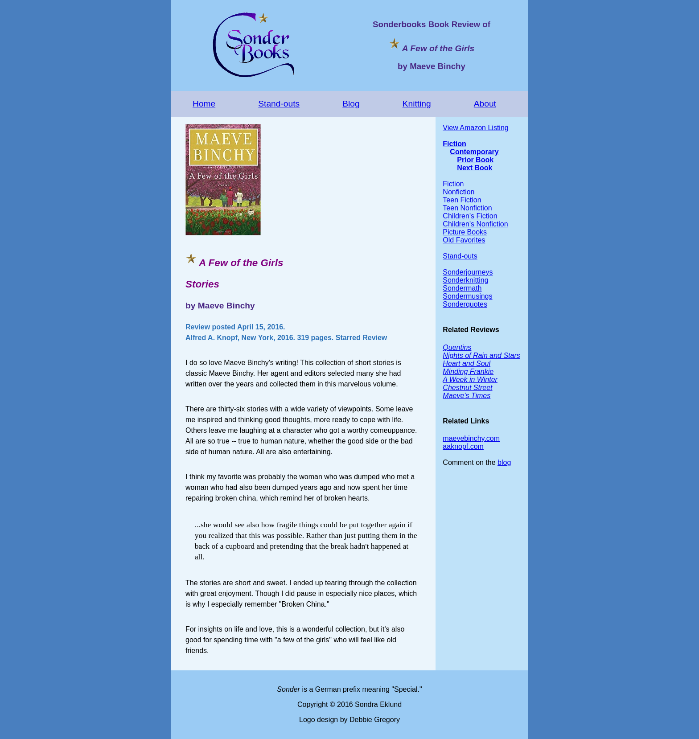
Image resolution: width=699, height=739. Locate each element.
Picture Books (465, 232)
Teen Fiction (462, 200)
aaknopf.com (463, 446)
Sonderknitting (465, 280)
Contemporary (474, 152)
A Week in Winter (470, 379)
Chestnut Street (467, 387)
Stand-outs (279, 103)
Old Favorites (464, 240)
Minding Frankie (468, 371)
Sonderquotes (465, 304)
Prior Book (475, 160)
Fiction (454, 144)
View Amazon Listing (475, 127)
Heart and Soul (466, 363)
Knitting (417, 103)
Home (204, 103)
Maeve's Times (466, 395)
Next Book (474, 168)
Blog (350, 103)
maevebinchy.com (471, 438)
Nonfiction (458, 192)
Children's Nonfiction (475, 224)
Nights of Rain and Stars (481, 355)
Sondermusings (467, 296)
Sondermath (462, 288)
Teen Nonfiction (467, 208)
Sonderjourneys (468, 272)
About (485, 103)
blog (504, 462)
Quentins (457, 347)
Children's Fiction (470, 216)
